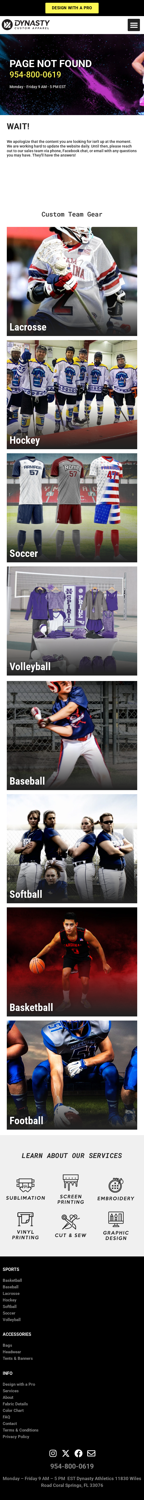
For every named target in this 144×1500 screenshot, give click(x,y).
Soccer (9, 1313)
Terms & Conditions (21, 1430)
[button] (134, 25)
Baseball (10, 1287)
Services (11, 1390)
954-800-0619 (72, 1466)
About (8, 1397)
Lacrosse (11, 1293)
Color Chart (13, 1410)
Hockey (10, 1300)
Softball (10, 1306)
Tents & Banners (18, 1358)
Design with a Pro (19, 1384)
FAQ (6, 1417)
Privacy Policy (16, 1436)
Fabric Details (15, 1404)
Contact (10, 1423)
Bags (7, 1345)
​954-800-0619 (35, 74)
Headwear (12, 1351)
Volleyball (12, 1319)
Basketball (12, 1280)
